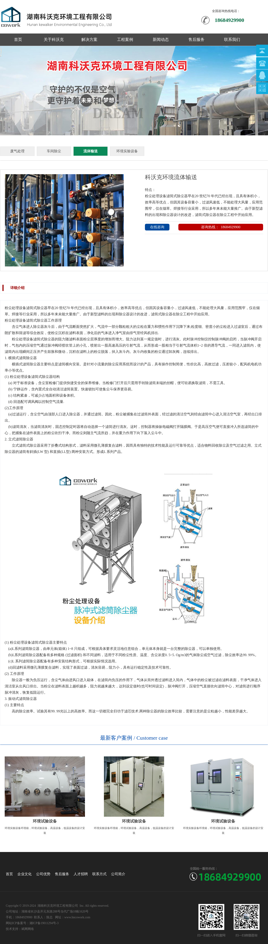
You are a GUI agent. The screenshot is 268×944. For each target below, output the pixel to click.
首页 (18, 39)
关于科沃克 (54, 39)
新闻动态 (161, 39)
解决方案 (89, 39)
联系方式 (99, 874)
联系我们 (232, 39)
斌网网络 (27, 929)
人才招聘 (81, 874)
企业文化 (24, 874)
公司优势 (43, 874)
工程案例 (125, 39)
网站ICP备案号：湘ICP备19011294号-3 (32, 923)
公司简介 (118, 874)
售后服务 (196, 39)
